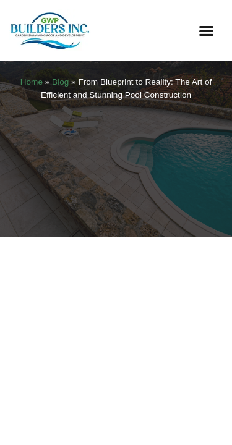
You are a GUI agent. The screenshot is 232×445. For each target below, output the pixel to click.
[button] (206, 30)
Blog (60, 82)
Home (31, 82)
